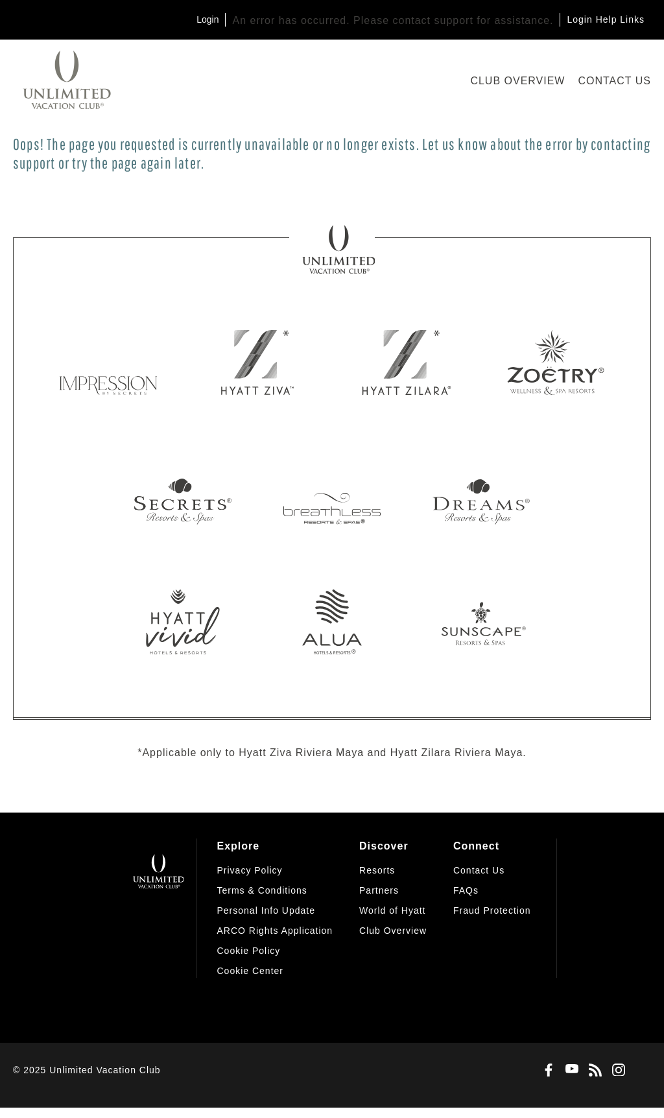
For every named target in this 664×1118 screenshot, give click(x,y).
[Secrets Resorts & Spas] (182, 492)
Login (207, 19)
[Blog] (592, 1070)
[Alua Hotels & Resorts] (332, 621)
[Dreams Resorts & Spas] (481, 492)
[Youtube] (569, 1070)
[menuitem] (275, 908)
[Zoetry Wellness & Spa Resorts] (555, 362)
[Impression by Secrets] (108, 362)
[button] (250, 971)
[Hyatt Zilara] (406, 362)
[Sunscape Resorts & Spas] (481, 621)
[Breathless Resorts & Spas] (332, 492)
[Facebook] (546, 1070)
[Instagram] (616, 1070)
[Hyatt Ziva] (257, 362)
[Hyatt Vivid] (182, 621)
